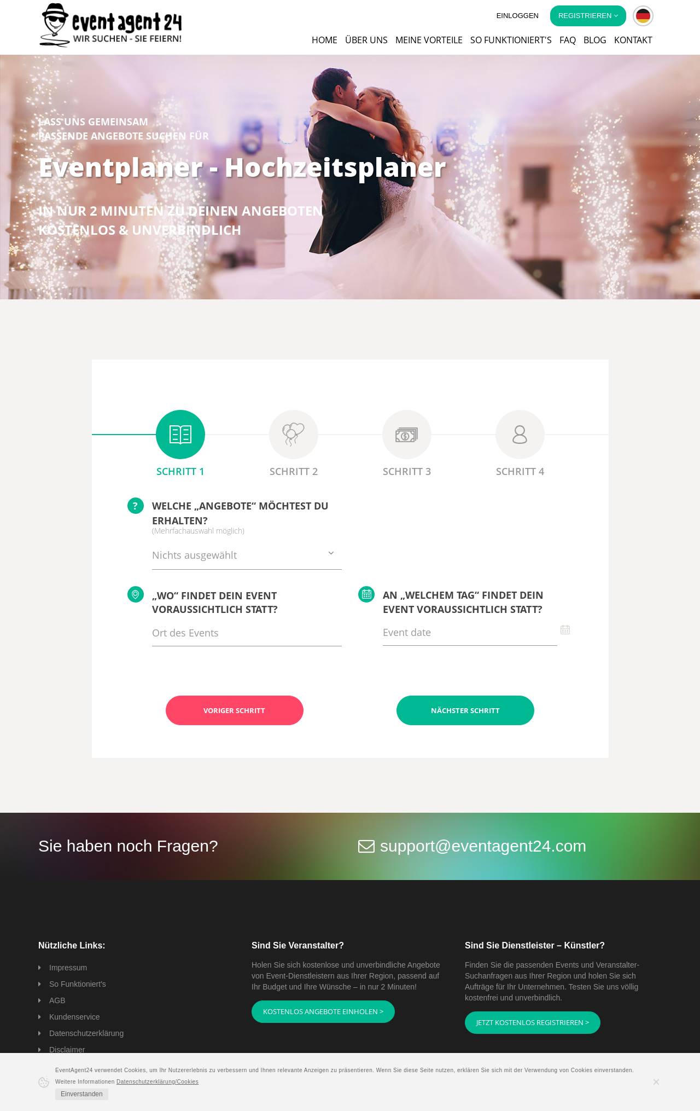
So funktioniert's (511, 40)
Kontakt (633, 40)
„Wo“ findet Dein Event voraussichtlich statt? (202, 601)
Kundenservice (74, 1016)
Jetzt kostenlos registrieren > (532, 1022)
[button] (643, 15)
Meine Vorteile (429, 40)
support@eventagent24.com (483, 846)
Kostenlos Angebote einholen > (323, 1011)
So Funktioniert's (77, 984)
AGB (57, 1000)
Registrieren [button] (588, 15)
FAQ (567, 40)
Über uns (366, 40)
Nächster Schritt (465, 710)
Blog (595, 40)
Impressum (68, 967)
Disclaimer (67, 1049)
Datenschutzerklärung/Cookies (157, 1082)
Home (324, 40)
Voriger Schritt (234, 710)
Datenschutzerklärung (86, 1033)
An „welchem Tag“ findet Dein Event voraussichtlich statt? (451, 601)
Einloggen (518, 15)
